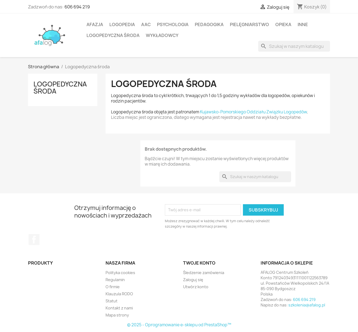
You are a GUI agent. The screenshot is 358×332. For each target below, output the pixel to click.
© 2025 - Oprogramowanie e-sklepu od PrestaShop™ (179, 325)
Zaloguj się (193, 279)
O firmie (113, 286)
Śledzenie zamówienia (203, 272)
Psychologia (173, 24)
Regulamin (115, 279)
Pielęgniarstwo (249, 24)
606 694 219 (77, 7)
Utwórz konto (195, 286)
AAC (146, 24)
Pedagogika (209, 24)
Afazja (95, 24)
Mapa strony (117, 315)
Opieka (283, 24)
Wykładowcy (162, 35)
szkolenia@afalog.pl (306, 305)
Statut (112, 300)
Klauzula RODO (119, 293)
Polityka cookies (120, 272)
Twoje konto (199, 263)
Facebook (34, 239)
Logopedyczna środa (113, 35)
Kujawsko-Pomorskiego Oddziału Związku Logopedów (253, 112)
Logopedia (122, 24)
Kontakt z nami (119, 308)
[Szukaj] (294, 46)
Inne (303, 24)
